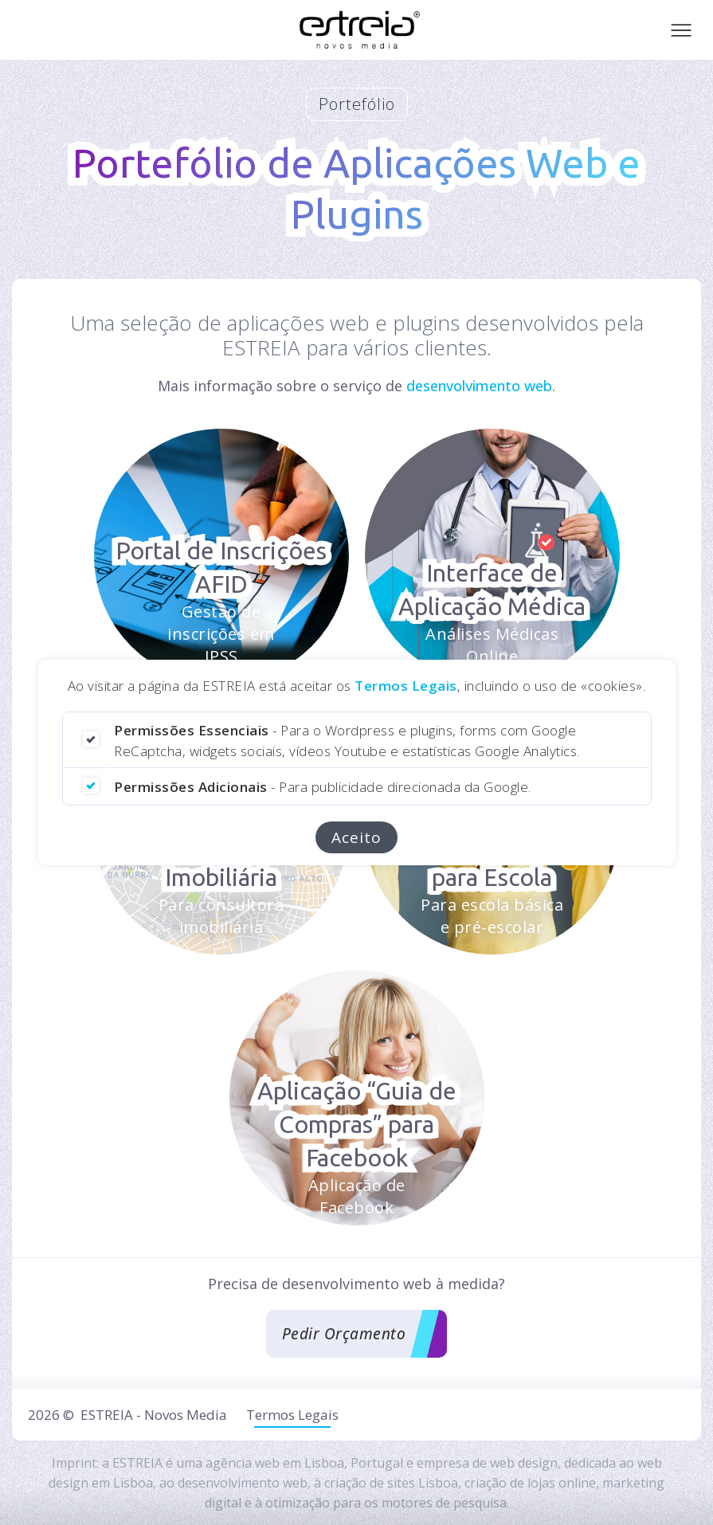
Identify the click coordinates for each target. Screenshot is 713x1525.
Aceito (356, 837)
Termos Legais (406, 685)
